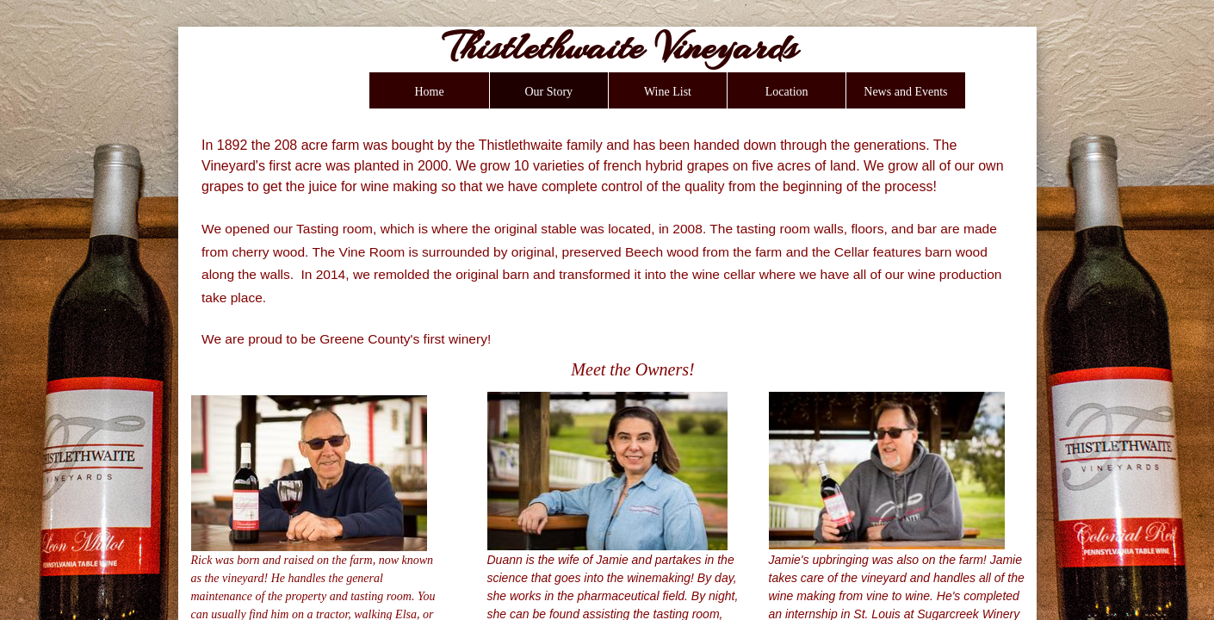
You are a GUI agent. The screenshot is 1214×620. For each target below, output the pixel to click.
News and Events (905, 91)
